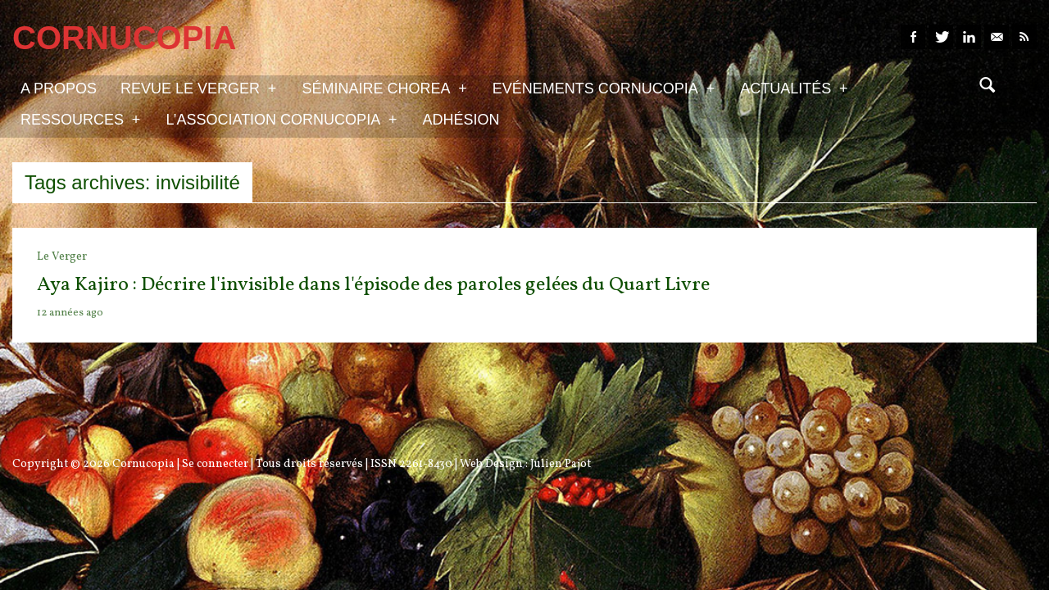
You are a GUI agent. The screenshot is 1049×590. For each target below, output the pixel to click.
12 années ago (70, 313)
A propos (58, 88)
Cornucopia (143, 464)
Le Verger (62, 257)
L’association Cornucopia (281, 119)
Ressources (80, 119)
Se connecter (215, 464)
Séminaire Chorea (384, 88)
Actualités (793, 88)
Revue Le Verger (198, 88)
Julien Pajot (560, 464)
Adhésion (461, 119)
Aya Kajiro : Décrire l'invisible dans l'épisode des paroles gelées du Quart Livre (373, 285)
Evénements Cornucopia (604, 88)
